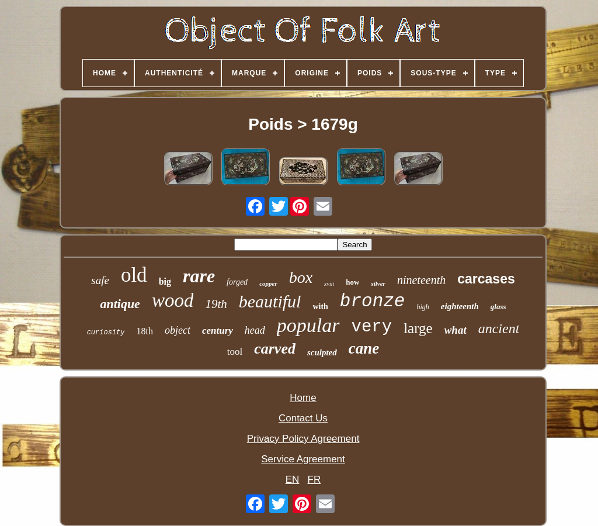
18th (144, 331)
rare (199, 275)
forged (237, 282)
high (422, 307)
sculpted (322, 352)
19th (216, 304)
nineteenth (421, 280)
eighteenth (460, 306)
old (134, 275)
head (255, 330)
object (177, 330)
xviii (329, 284)
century (217, 330)
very (372, 327)
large (418, 328)
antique (120, 303)
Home (303, 397)
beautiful (270, 301)
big (165, 281)
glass (498, 306)
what (455, 330)
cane (364, 348)
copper (268, 283)
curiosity (106, 332)
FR (314, 479)
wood (173, 300)
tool (234, 351)
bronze (372, 301)
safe (100, 280)
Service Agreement (303, 459)
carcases (486, 278)
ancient (499, 328)
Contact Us (303, 418)
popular (308, 325)
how (352, 282)
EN (293, 479)
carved (274, 348)
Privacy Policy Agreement (303, 438)
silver (378, 283)
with (320, 306)
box (300, 277)
